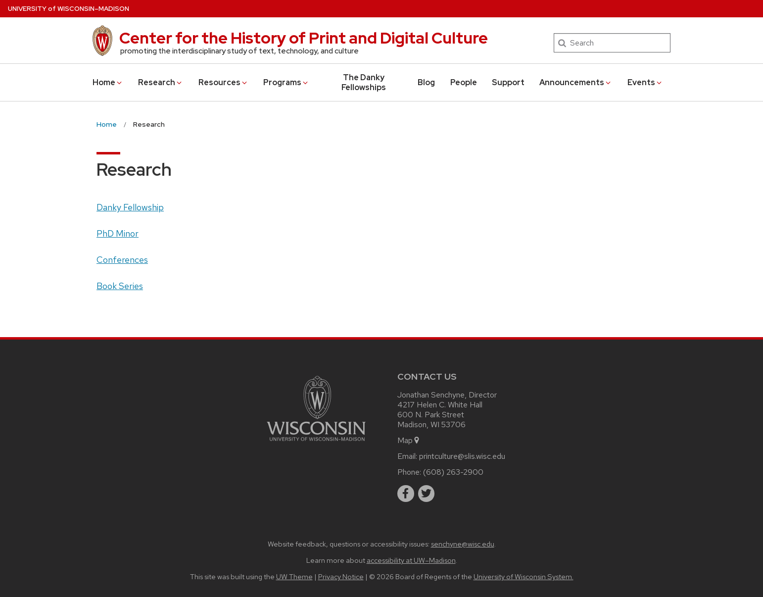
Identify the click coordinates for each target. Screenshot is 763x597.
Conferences (122, 259)
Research (160, 82)
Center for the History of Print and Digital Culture (303, 38)
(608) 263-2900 (453, 472)
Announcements (575, 82)
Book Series (119, 286)
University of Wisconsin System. (523, 576)
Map (409, 440)
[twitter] (426, 493)
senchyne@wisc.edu (462, 543)
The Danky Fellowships (363, 82)
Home (108, 82)
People (463, 82)
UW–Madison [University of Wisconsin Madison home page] (68, 8)
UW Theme (294, 576)
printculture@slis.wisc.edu (462, 456)
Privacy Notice (341, 576)
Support (508, 82)
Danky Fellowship (130, 207)
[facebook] (405, 493)
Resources (223, 82)
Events (645, 82)
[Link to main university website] (316, 443)
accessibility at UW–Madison (411, 560)
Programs (286, 82)
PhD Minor (117, 233)
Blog (426, 82)
